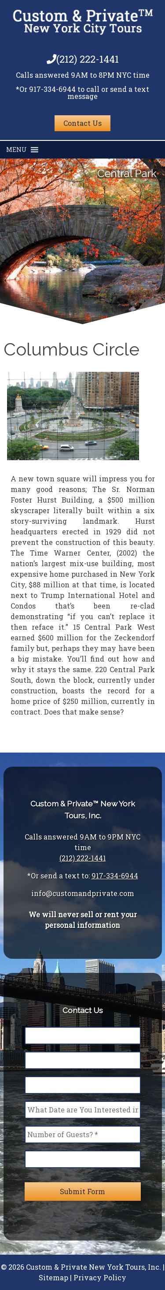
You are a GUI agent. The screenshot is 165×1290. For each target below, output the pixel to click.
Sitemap (53, 1277)
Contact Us (82, 123)
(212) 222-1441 (83, 59)
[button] (16, 150)
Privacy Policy (99, 1277)
